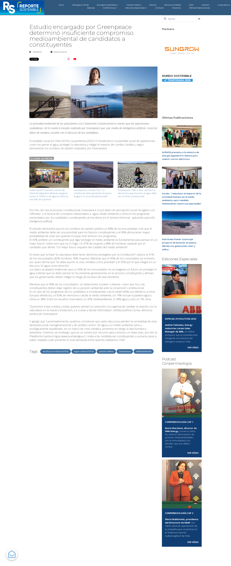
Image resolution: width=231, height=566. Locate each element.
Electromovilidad (172, 5)
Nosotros (176, 8)
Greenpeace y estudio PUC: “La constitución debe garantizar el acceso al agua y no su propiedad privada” (93, 193)
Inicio (61, 5)
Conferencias (110, 8)
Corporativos (223, 5)
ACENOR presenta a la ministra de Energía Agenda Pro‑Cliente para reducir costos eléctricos (180, 155)
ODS (191, 5)
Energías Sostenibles (107, 5)
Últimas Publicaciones (199, 8)
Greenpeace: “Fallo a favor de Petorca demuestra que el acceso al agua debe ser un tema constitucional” (137, 193)
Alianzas (91, 8)
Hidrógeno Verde (80, 5)
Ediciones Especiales (136, 8)
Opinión (205, 5)
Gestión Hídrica (134, 5)
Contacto (159, 8)
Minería (152, 5)
